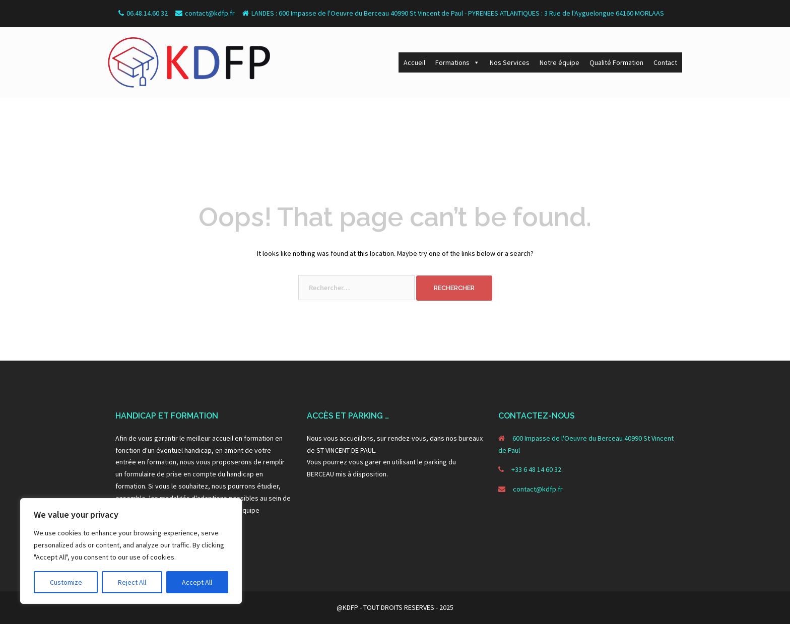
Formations (457, 62)
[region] (131, 551)
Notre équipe (559, 62)
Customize (66, 582)
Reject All (132, 582)
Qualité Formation (616, 62)
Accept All (197, 582)
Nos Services (510, 62)
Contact (665, 62)
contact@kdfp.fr (538, 489)
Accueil (414, 62)
